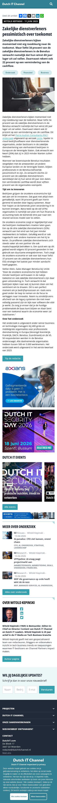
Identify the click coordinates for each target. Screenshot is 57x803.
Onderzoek (10, 72)
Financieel (28, 72)
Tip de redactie (13, 358)
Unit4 (39, 138)
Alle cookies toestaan (19, 796)
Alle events (10, 506)
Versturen (47, 689)
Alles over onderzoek (16, 592)
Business (45, 72)
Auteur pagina (11, 658)
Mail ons (6, 752)
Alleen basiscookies (38, 796)
